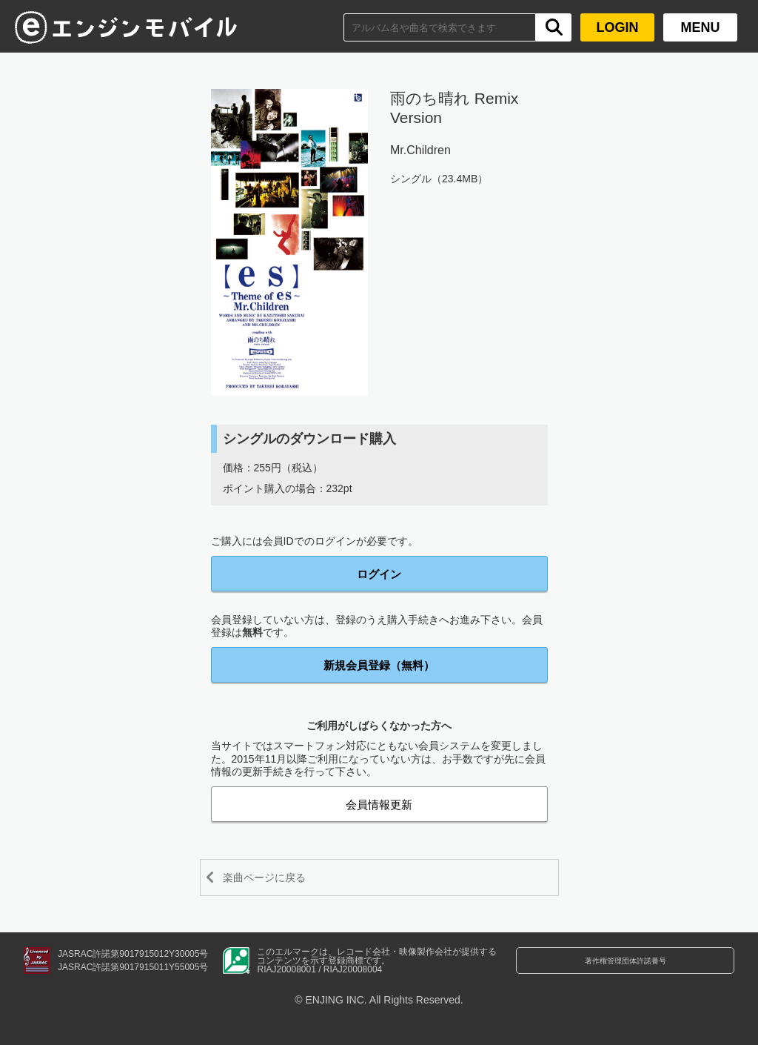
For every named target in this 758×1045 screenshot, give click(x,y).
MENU (700, 27)
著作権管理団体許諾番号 (625, 969)
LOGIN (618, 27)
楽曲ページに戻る (278, 877)
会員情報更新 (379, 804)
